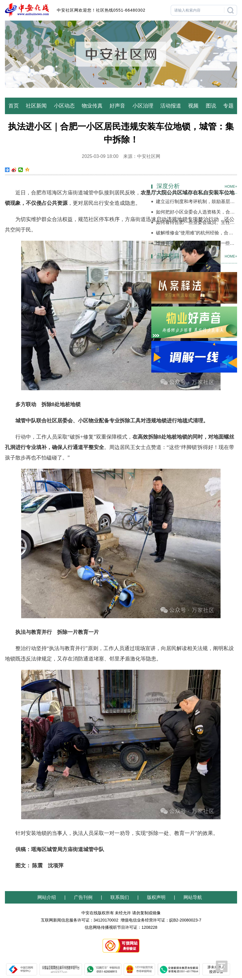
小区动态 (64, 106)
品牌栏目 (168, 256)
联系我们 (120, 897)
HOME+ (231, 187)
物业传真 (92, 106)
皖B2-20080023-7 (185, 920)
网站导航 (193, 897)
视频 (193, 106)
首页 (13, 106)
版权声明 (156, 897)
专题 (228, 106)
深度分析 (168, 186)
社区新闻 (36, 106)
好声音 (117, 106)
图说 (211, 106)
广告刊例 (83, 897)
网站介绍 (48, 897)
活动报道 (170, 106)
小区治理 (142, 106)
